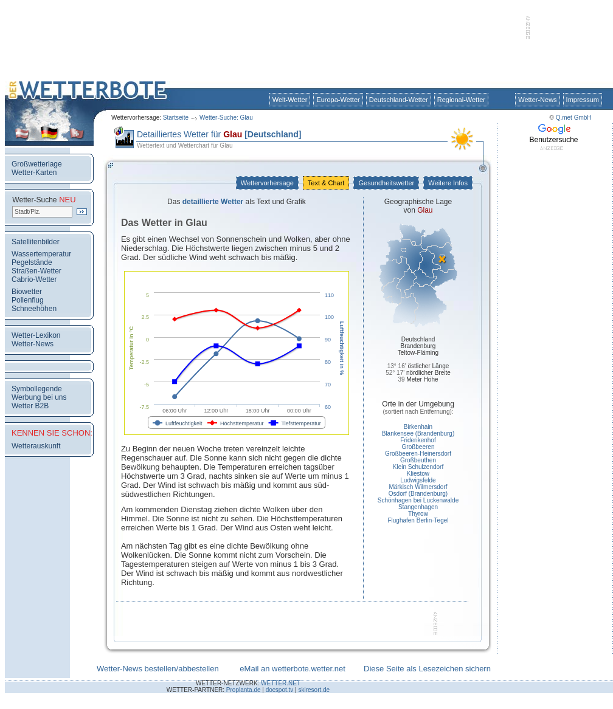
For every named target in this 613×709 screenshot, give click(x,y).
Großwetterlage (37, 164)
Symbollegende (37, 389)
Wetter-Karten (34, 172)
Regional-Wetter (461, 99)
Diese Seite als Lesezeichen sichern (427, 668)
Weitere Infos (447, 183)
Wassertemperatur (41, 254)
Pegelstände (32, 262)
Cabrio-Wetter (34, 279)
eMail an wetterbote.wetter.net (292, 668)
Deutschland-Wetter (398, 99)
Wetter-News (537, 99)
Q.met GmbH (574, 117)
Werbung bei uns (39, 397)
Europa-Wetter (337, 99)
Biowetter (27, 291)
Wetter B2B (30, 406)
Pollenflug (28, 300)
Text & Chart (326, 183)
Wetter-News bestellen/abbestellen (158, 668)
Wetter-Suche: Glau (226, 117)
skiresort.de (314, 690)
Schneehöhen (34, 308)
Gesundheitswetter (386, 183)
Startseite (176, 117)
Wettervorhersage (267, 183)
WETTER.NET (280, 683)
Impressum (582, 99)
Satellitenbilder (36, 242)
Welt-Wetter (290, 99)
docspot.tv (280, 690)
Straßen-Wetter (36, 271)
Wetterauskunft (36, 446)
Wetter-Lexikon (36, 335)
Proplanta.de (243, 690)
